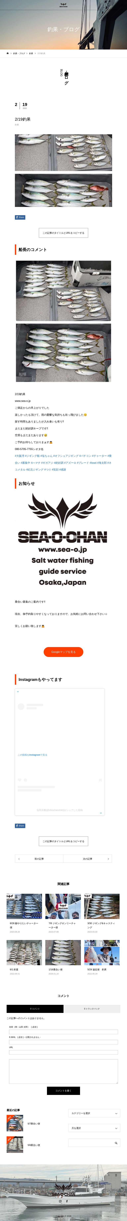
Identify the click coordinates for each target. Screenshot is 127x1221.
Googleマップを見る (63, 652)
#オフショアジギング (66, 455)
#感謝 (62, 469)
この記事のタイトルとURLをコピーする (63, 233)
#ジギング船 (32, 455)
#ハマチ (36, 462)
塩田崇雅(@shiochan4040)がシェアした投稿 (60, 810)
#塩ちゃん (47, 455)
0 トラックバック (92, 1009)
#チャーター (99, 455)
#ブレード (83, 462)
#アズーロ (70, 462)
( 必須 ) (23, 1027)
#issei (93, 462)
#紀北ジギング (34, 469)
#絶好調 (59, 462)
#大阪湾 (19, 455)
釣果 (17, 125)
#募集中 (25, 462)
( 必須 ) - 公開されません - (25, 1037)
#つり (47, 469)
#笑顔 (55, 469)
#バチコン (85, 455)
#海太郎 (102, 462)
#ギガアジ (47, 462)
